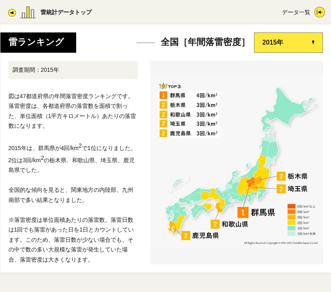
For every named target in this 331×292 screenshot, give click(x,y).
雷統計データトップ (66, 12)
